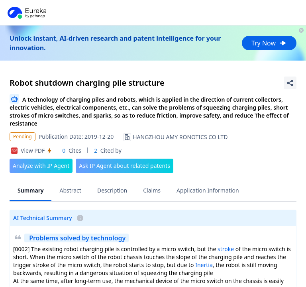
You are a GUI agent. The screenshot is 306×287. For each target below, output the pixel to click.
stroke (226, 249)
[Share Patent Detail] (290, 83)
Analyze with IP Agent (41, 165)
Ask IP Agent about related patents (124, 165)
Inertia (204, 265)
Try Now (269, 43)
